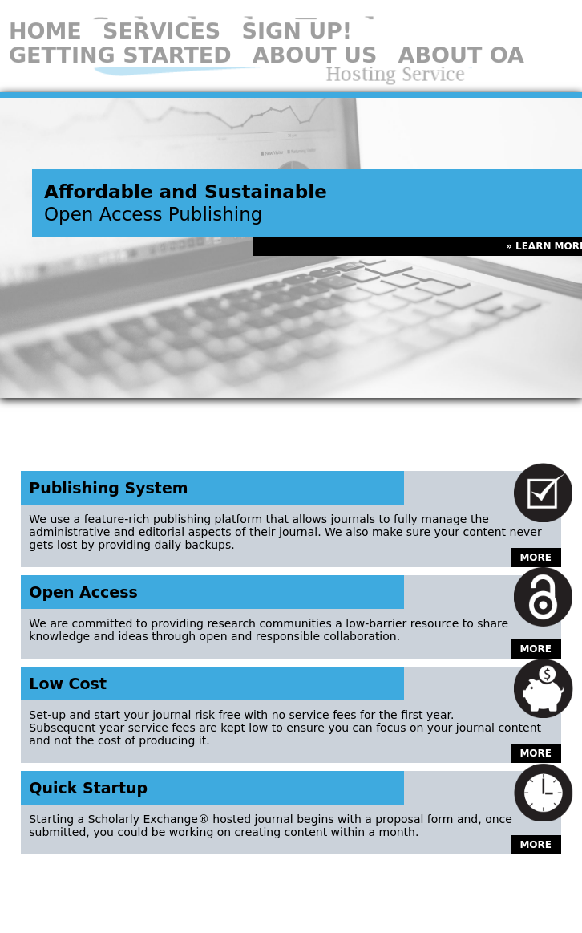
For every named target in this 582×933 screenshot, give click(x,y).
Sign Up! (296, 18)
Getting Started (120, 42)
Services (161, 18)
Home (45, 17)
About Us (315, 42)
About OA (461, 42)
